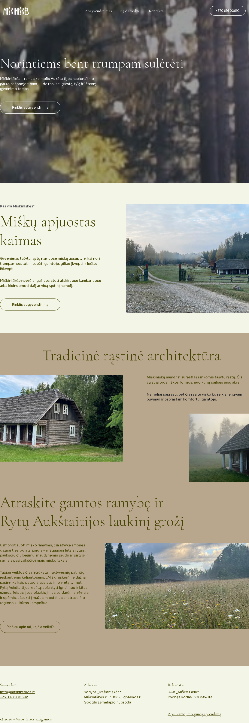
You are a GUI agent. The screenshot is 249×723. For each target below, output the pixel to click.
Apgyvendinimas (98, 11)
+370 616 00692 (228, 11)
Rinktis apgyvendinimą (30, 107)
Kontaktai (156, 11)
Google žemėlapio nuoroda (107, 706)
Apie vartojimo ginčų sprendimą (194, 715)
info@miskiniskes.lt (17, 697)
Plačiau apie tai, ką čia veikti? (30, 629)
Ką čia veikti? (130, 11)
